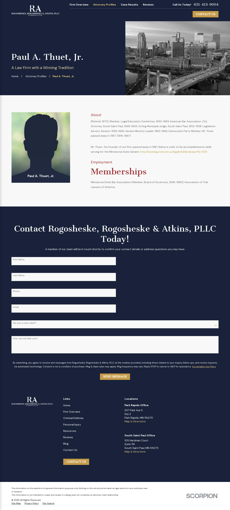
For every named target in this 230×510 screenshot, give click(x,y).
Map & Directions (135, 421)
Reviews (148, 4)
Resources (69, 431)
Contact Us (205, 14)
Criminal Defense (73, 418)
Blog (65, 443)
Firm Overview (79, 4)
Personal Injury (72, 424)
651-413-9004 (206, 4)
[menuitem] (16, 503)
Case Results (129, 4)
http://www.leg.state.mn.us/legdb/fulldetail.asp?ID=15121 (173, 152)
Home (66, 405)
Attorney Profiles (104, 4)
